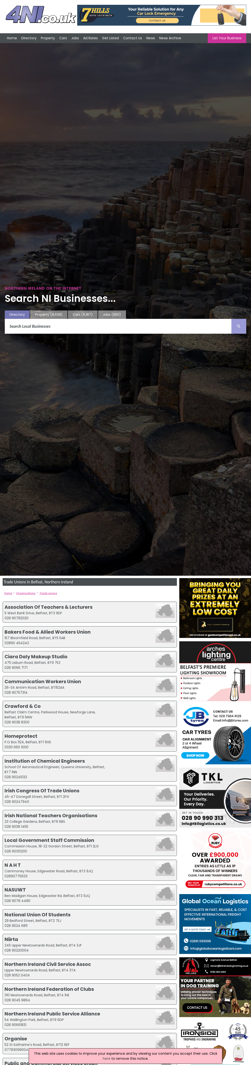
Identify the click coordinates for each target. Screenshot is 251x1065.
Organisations (26, 593)
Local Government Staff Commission (49, 840)
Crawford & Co (23, 706)
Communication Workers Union (43, 681)
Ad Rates (90, 38)
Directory (29, 38)
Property (48, 38)
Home (12, 38)
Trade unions (48, 593)
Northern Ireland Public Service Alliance (52, 1013)
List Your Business (227, 38)
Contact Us (132, 38)
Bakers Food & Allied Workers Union (48, 632)
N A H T (13, 865)
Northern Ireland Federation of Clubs (49, 989)
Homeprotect (21, 736)
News (150, 38)
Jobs (75, 38)
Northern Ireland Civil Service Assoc (48, 964)
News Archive (170, 38)
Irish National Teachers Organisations (51, 815)
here (106, 1058)
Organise (16, 1038)
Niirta (11, 939)
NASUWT (15, 889)
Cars (63, 38)
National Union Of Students (38, 914)
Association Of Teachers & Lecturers (49, 607)
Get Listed (110, 38)
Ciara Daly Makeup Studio (36, 656)
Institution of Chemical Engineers (45, 761)
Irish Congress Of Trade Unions (42, 790)
